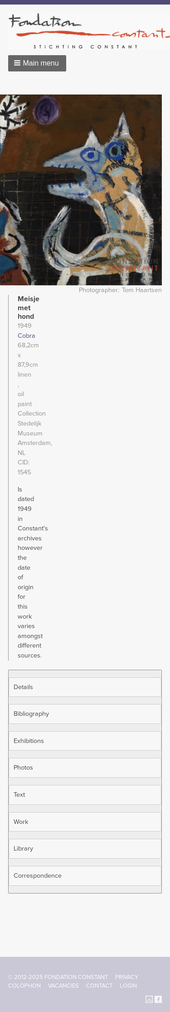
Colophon (24, 985)
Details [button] (23, 687)
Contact (99, 985)
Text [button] (19, 795)
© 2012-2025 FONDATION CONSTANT (58, 977)
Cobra (26, 336)
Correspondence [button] (38, 876)
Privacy (126, 977)
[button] (37, 63)
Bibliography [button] (31, 714)
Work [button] (21, 822)
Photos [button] (23, 767)
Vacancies (63, 985)
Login (128, 985)
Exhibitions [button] (29, 741)
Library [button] (23, 848)
